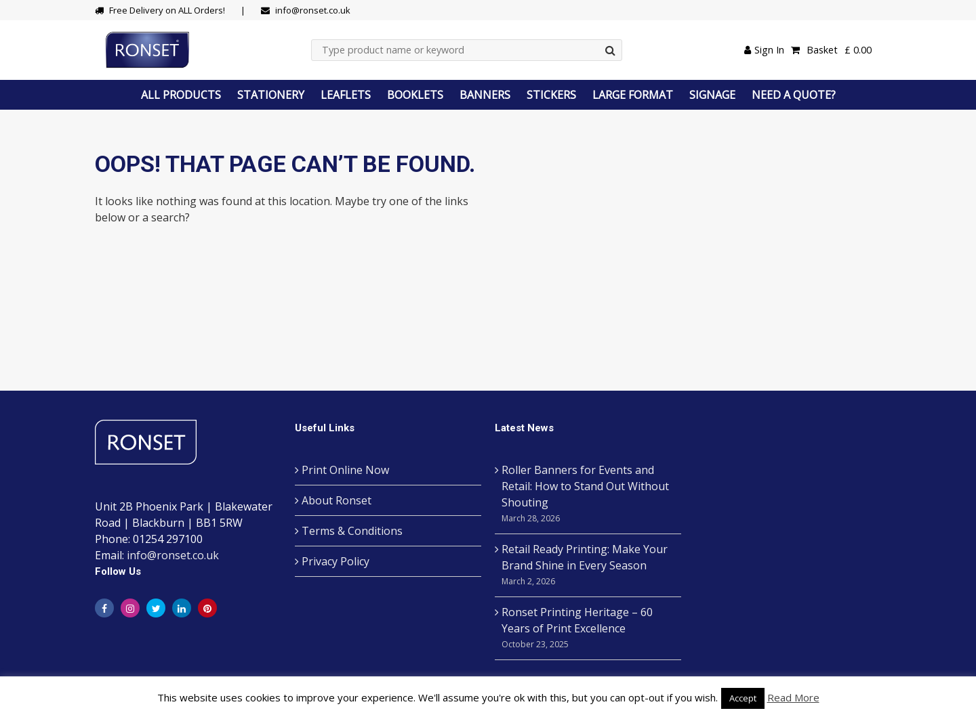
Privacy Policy (335, 561)
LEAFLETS (346, 94)
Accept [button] (742, 698)
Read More (793, 697)
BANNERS (485, 94)
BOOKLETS (415, 94)
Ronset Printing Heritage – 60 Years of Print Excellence (588, 629)
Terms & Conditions (352, 530)
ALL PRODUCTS (181, 94)
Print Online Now (345, 469)
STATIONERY (270, 94)
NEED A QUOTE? (794, 94)
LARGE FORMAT (632, 94)
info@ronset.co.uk (173, 555)
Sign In (764, 49)
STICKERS (551, 94)
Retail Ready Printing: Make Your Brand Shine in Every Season (588, 566)
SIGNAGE (712, 94)
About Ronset (336, 500)
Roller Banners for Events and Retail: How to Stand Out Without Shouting (588, 494)
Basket (831, 50)
